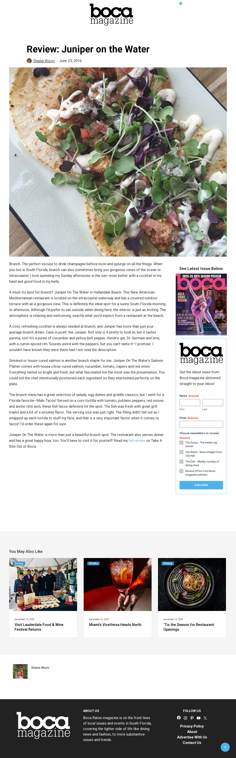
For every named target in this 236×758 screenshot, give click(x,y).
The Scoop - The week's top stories (201, 444)
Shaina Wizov (44, 61)
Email (189, 418)
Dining (19, 563)
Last (204, 409)
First (182, 409)
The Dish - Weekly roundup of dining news (202, 463)
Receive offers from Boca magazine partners (200, 473)
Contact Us (192, 742)
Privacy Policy (192, 726)
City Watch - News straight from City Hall (203, 454)
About (192, 732)
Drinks (93, 563)
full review (137, 440)
